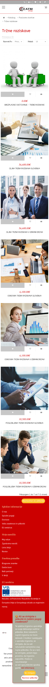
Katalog (11, 18)
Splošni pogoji (8, 516)
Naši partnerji (7, 571)
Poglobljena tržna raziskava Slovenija (24, 423)
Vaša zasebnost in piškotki (13, 524)
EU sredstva (7, 528)
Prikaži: (30, 41)
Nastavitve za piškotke (33, 501)
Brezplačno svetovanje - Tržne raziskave (25, 105)
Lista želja (6, 547)
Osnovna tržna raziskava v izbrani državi (24, 359)
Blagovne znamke (9, 563)
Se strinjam (30, 673)
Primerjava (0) (8, 37)
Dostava (5, 520)
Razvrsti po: (7, 41)
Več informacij (27, 667)
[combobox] (18, 41)
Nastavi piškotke (30, 678)
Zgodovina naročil (9, 543)
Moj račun (6, 540)
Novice (5, 551)
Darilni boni (6, 567)
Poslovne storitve (26, 18)
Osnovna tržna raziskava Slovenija (25, 296)
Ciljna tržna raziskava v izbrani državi (24, 232)
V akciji (5, 575)
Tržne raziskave (10, 21)
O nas (4, 512)
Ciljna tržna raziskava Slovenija (24, 168)
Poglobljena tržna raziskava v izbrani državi (24, 487)
